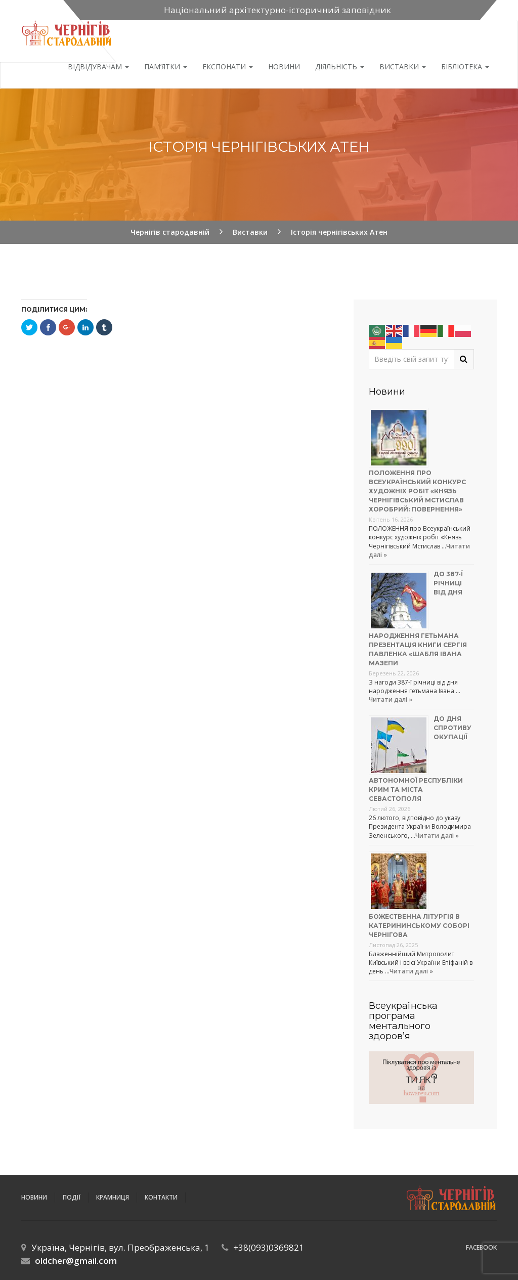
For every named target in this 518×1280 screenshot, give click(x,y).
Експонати (227, 66)
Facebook (481, 1247)
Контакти (161, 1197)
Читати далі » (390, 699)
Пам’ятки (165, 66)
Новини (284, 66)
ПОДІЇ (71, 1197)
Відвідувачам (98, 66)
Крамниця (112, 1197)
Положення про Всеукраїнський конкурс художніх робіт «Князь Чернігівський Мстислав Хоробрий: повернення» (417, 491)
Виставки (402, 66)
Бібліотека (465, 66)
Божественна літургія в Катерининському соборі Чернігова (419, 925)
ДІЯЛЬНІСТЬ (339, 66)
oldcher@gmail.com (76, 1260)
